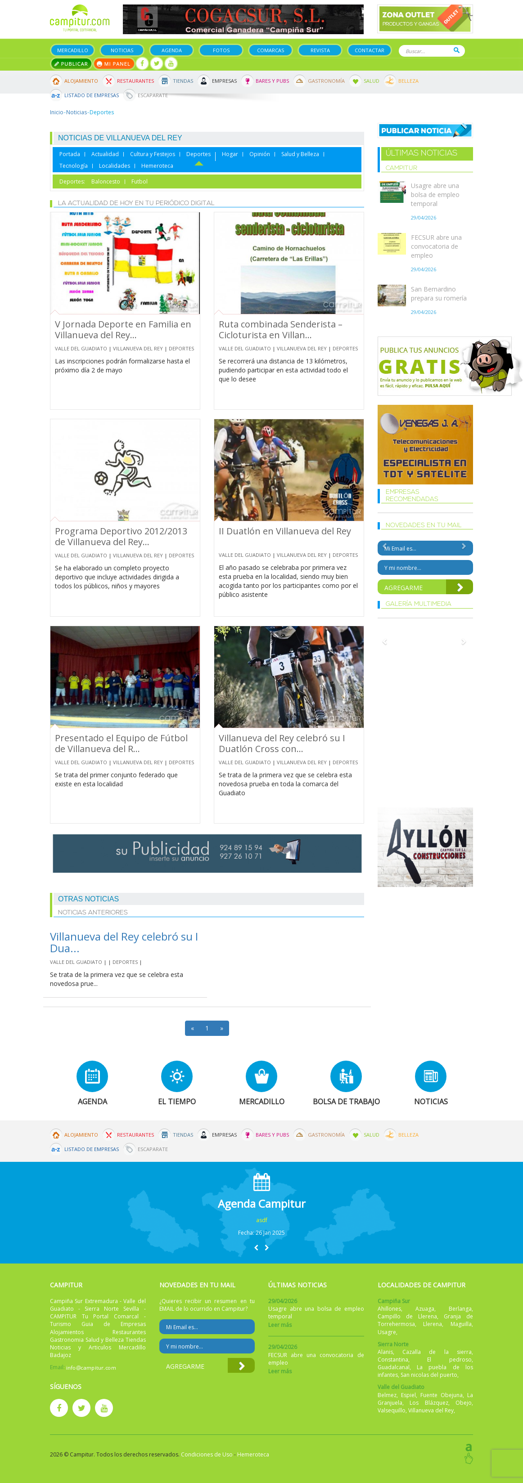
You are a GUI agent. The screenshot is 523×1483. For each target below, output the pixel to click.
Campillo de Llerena (407, 1316)
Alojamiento (81, 80)
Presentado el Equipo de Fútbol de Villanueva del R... (121, 743)
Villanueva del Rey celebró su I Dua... (124, 942)
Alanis (385, 1352)
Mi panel (114, 63)
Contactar (369, 50)
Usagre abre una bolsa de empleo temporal (435, 194)
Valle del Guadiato (81, 348)
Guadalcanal (394, 1367)
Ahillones (389, 1309)
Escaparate (153, 95)
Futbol (139, 181)
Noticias (122, 50)
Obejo (463, 1403)
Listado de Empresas (91, 95)
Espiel (408, 1395)
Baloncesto (105, 181)
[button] (256, 1247)
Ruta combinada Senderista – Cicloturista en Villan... (281, 329)
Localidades (114, 166)
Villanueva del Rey (138, 348)
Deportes (198, 154)
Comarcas (270, 50)
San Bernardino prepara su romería (439, 293)
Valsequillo (392, 1410)
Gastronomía (326, 80)
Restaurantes (135, 80)
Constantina (393, 1359)
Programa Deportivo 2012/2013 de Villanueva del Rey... (121, 536)
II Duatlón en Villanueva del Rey (285, 531)
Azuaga (424, 1309)
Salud (371, 80)
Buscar (457, 50)
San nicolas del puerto (429, 1375)
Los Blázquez (429, 1403)
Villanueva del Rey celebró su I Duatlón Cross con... (282, 743)
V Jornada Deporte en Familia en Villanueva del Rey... (123, 329)
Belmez (387, 1395)
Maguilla (461, 1324)
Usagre (387, 1332)
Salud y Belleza (300, 154)
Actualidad (105, 154)
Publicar (71, 63)
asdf (261, 1220)
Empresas (224, 80)
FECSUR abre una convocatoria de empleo (436, 246)
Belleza (408, 80)
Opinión (259, 154)
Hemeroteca (157, 166)
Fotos (221, 50)
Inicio (56, 112)
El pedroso (449, 1359)
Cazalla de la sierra (437, 1352)
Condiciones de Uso (207, 1454)
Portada (69, 154)
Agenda (172, 50)
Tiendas (183, 80)
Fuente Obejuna (441, 1395)
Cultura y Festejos (152, 154)
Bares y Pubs (272, 80)
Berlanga (460, 1309)
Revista (320, 50)
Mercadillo (72, 50)
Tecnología (73, 166)
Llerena (432, 1324)
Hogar (230, 154)
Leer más (280, 1325)
